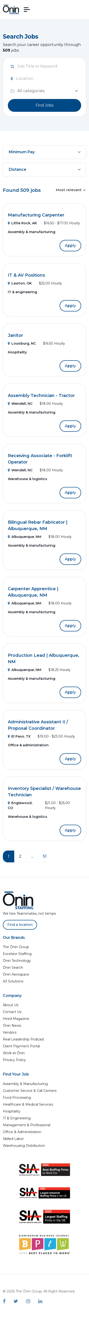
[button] (27, 9)
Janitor (15, 335)
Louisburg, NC (22, 343)
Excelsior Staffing (17, 954)
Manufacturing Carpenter (36, 215)
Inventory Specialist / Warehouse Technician (44, 791)
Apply (70, 245)
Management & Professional (26, 1125)
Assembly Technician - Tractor (41, 395)
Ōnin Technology (17, 961)
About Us (10, 1005)
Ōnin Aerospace (16, 974)
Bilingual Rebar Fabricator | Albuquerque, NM (37, 525)
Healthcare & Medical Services (28, 1104)
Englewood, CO (20, 805)
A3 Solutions (13, 981)
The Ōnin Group (16, 947)
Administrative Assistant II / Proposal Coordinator (38, 725)
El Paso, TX (19, 736)
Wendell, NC (20, 403)
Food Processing (17, 1097)
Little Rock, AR (22, 223)
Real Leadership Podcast (23, 1039)
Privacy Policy (14, 1060)
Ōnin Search (13, 967)
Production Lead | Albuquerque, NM (43, 658)
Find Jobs (44, 105)
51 (45, 856)
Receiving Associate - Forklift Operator (40, 459)
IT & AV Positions (26, 275)
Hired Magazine (16, 1019)
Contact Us (12, 1012)
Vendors (9, 1032)
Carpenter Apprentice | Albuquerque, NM (33, 592)
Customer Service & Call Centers (29, 1091)
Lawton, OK (20, 283)
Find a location (20, 925)
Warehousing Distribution (24, 1145)
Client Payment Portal (21, 1046)
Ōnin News (12, 1025)
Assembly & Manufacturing (25, 1084)
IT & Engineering (17, 1118)
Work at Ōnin (14, 1053)
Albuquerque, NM (24, 537)
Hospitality (11, 1111)
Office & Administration (22, 1132)
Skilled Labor (13, 1139)
